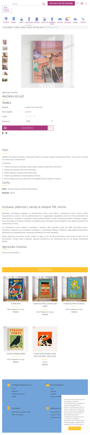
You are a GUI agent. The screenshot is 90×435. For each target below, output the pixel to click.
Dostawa (53, 392)
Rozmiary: (6, 120)
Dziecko (60, 22)
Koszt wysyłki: (7, 110)
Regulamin (15, 389)
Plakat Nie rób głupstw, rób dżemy (45, 303)
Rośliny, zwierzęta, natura (36, 27)
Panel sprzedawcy (17, 413)
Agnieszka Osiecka (9, 91)
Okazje (83, 22)
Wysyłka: (5, 106)
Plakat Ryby (16, 302)
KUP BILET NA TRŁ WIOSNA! (61, 3)
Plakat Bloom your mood (74, 302)
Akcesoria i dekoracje (29, 23)
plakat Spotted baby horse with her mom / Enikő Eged (45, 353)
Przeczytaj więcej (77, 424)
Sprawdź (28, 110)
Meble (14, 22)
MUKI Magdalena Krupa (15, 308)
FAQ (52, 387)
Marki (75, 22)
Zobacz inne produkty (11, 251)
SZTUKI (45, 360)
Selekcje (6, 22)
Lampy (21, 22)
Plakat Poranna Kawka (15, 352)
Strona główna (8, 27)
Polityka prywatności (18, 392)
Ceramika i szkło (52, 23)
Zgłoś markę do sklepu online (21, 410)
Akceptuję (75, 428)
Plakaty (23, 27)
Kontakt (14, 395)
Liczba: (4, 115)
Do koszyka (27, 126)
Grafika (37, 22)
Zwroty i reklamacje (57, 395)
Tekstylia (44, 22)
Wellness (67, 22)
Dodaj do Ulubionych (51, 126)
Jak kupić (53, 389)
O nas (13, 387)
